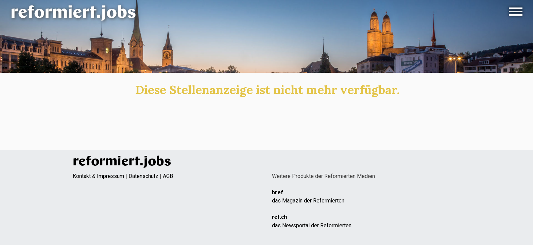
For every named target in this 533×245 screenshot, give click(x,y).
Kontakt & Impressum (98, 176)
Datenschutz (143, 176)
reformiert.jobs (73, 13)
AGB (168, 176)
